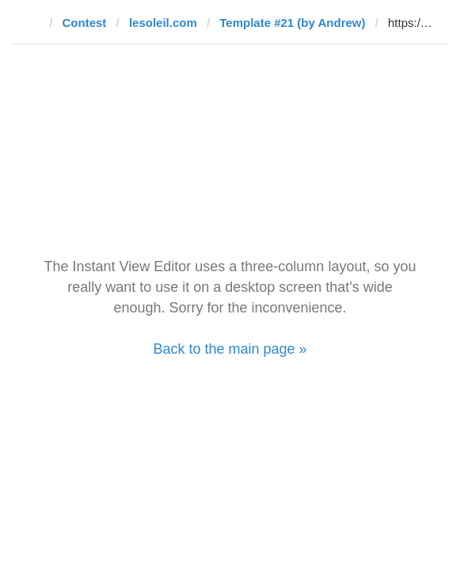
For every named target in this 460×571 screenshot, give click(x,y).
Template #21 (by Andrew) (292, 22)
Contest (85, 22)
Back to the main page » (229, 349)
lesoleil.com (163, 22)
